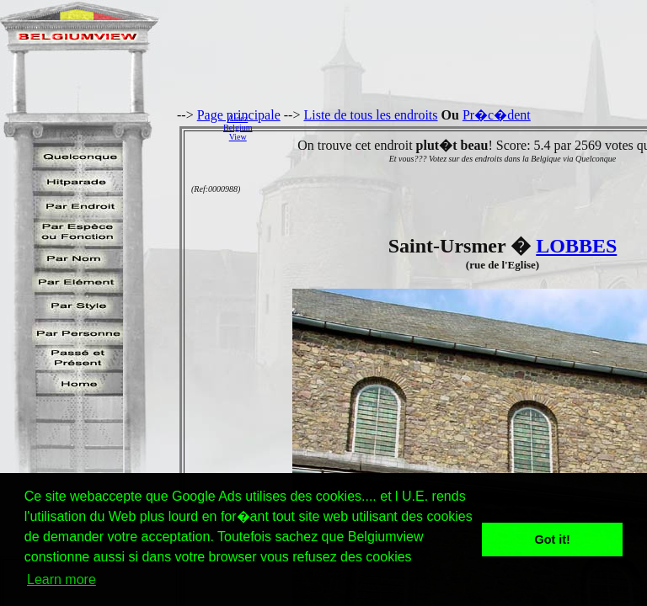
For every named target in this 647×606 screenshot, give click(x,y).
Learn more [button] (61, 579)
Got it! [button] (552, 539)
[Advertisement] (454, 127)
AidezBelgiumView (237, 127)
